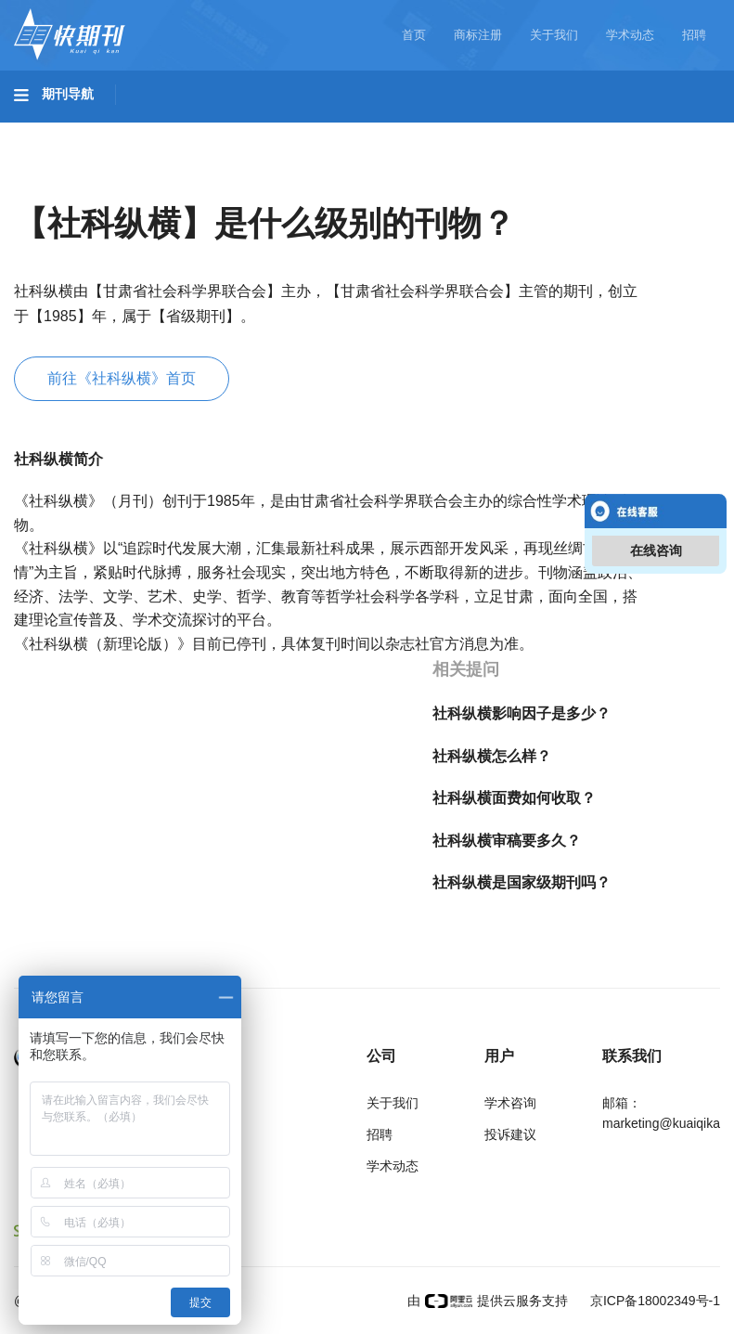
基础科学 (61, 130)
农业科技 (356, 130)
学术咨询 (510, 1102)
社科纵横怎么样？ (491, 756)
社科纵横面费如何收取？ (514, 798)
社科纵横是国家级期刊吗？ (521, 882)
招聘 (694, 35)
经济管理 (262, 182)
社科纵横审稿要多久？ (506, 840)
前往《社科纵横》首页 (121, 378)
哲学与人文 (646, 130)
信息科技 (546, 130)
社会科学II (163, 182)
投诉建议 (510, 1134)
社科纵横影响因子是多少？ (521, 713)
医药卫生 (451, 130)
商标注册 (478, 35)
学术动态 (630, 35)
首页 (414, 35)
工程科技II (258, 130)
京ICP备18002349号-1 (653, 1300)
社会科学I (63, 182)
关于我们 (554, 35)
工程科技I (158, 130)
